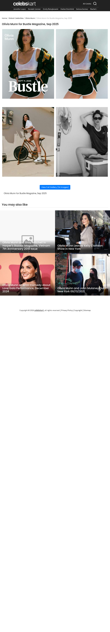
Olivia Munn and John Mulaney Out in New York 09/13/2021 (82, 290)
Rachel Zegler (96, 9)
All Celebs (87, 3)
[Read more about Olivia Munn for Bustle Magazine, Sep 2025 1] (28, 64)
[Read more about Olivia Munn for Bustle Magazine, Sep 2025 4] (82, 142)
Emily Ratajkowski (50, 9)
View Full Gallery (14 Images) (55, 187)
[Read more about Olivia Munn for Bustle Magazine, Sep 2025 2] (82, 64)
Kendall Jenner (34, 9)
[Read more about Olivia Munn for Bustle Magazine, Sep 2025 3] (28, 142)
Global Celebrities (16, 18)
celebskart (39, 310)
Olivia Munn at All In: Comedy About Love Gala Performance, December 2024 (26, 288)
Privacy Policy (67, 310)
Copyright (78, 310)
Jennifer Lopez (19, 9)
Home (4, 18)
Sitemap (87, 310)
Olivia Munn (30, 18)
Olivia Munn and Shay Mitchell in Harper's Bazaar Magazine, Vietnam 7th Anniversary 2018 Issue (26, 245)
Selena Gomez (82, 9)
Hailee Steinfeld (67, 9)
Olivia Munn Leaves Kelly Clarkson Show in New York (80, 247)
